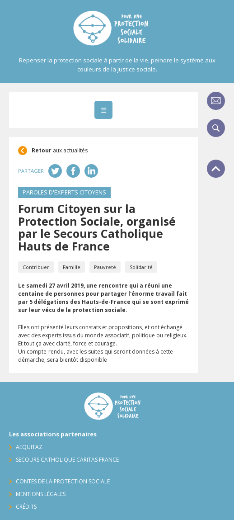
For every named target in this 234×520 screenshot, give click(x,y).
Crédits (26, 507)
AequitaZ (29, 447)
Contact (216, 101)
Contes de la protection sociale (63, 481)
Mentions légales (41, 494)
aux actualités (60, 150)
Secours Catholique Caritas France (67, 459)
